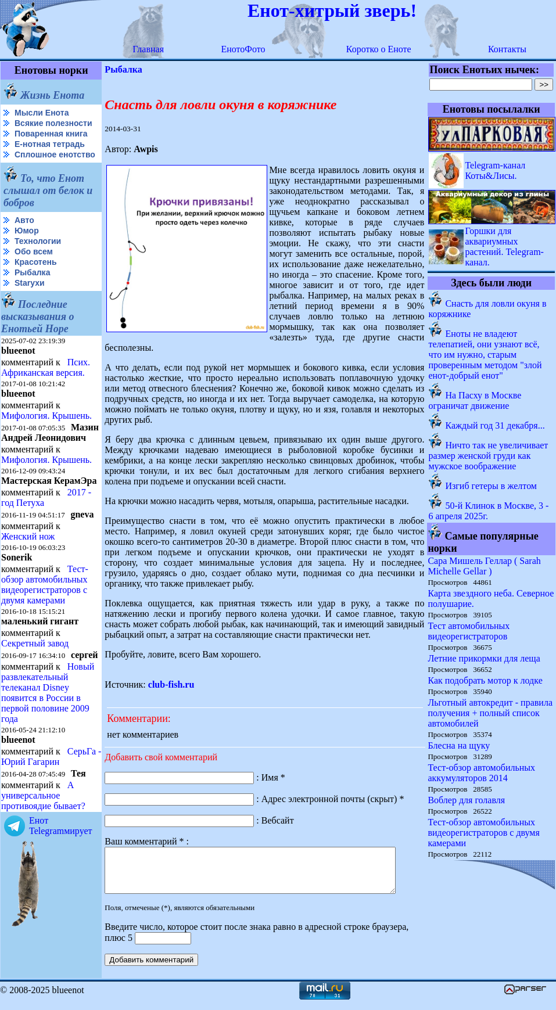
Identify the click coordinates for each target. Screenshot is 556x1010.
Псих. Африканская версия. (45, 386)
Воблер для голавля (466, 800)
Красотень (36, 280)
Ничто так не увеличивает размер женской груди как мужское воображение (488, 455)
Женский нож (28, 575)
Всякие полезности (26, 128)
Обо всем (34, 270)
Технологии (38, 259)
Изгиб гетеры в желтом (491, 486)
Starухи (30, 301)
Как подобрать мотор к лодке (485, 680)
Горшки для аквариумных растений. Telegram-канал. (504, 246)
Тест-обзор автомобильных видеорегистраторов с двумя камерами (44, 623)
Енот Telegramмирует (60, 884)
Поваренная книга (51, 143)
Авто (24, 238)
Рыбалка (32, 291)
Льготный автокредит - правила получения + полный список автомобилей (490, 713)
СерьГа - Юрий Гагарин (31, 814)
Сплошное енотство (29, 168)
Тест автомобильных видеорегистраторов (469, 631)
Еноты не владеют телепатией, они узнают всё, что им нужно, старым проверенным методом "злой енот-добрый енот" (485, 354)
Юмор (27, 249)
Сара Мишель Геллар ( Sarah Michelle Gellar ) (484, 566)
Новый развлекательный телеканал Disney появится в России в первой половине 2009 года (47, 740)
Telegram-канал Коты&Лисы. (495, 170)
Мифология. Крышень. (46, 434)
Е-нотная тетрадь (50, 153)
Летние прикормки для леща (484, 658)
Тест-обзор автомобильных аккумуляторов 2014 (482, 773)
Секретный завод (35, 681)
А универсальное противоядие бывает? (43, 853)
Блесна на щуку (459, 745)
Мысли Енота (42, 112)
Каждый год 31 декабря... (495, 425)
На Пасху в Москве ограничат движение (475, 400)
